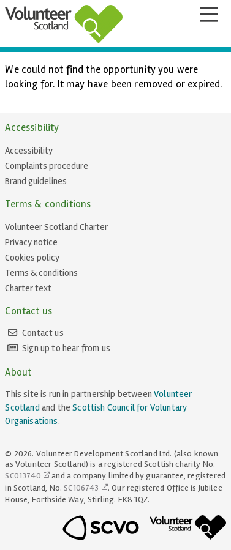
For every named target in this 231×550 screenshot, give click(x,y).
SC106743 (81, 488)
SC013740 (22, 475)
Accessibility (29, 150)
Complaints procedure (46, 165)
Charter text (28, 288)
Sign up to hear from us (66, 348)
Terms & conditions (41, 272)
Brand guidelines (36, 181)
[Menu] (208, 14)
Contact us (43, 332)
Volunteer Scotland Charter (56, 226)
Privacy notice (31, 242)
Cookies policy (32, 257)
